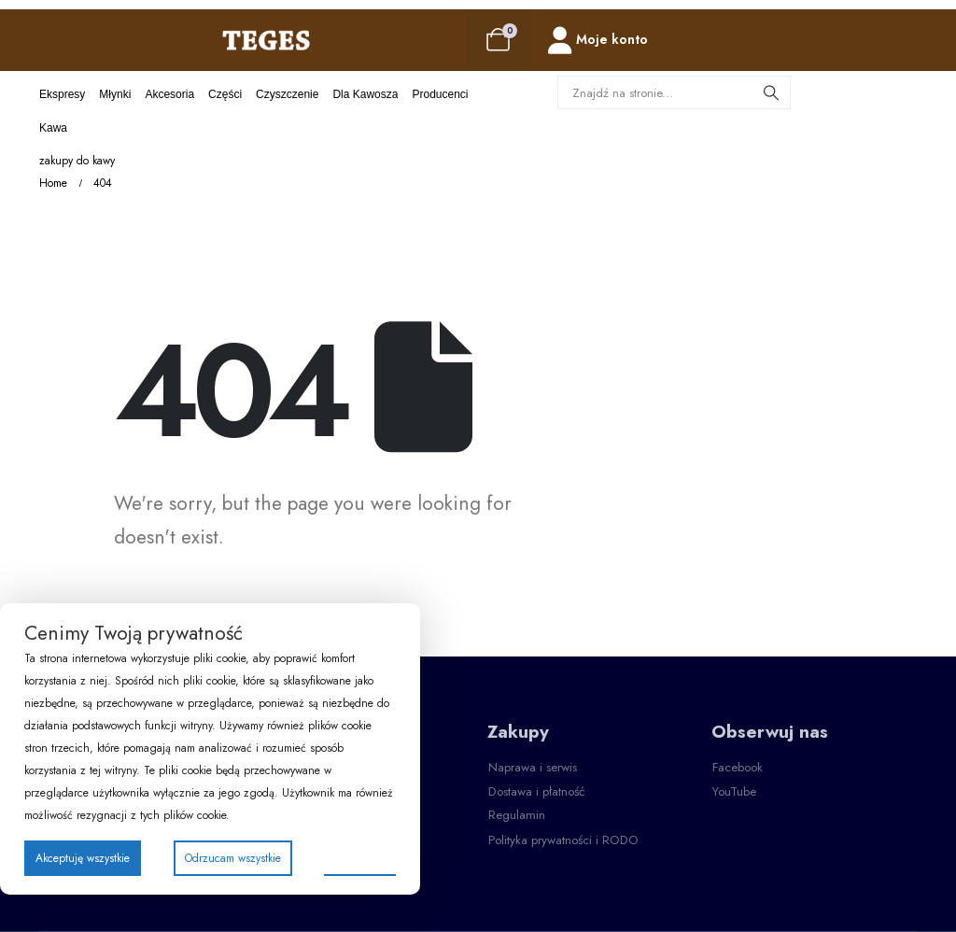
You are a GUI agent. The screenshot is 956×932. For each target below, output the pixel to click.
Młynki (115, 94)
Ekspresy (62, 94)
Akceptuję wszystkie (82, 858)
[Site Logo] (266, 39)
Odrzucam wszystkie (233, 858)
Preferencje (360, 857)
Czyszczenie (287, 94)
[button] (532, 767)
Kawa (53, 127)
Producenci (440, 94)
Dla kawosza (365, 94)
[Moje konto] (598, 40)
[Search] (771, 92)
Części (225, 94)
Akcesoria (169, 94)
